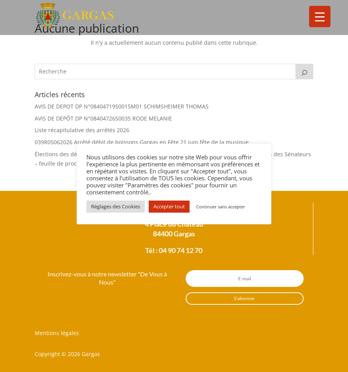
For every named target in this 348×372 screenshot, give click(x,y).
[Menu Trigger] (319, 16)
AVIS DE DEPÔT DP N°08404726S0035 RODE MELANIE (103, 118)
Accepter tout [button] (169, 206)
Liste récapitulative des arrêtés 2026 (82, 130)
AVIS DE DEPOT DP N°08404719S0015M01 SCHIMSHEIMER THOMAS (122, 106)
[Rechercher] (304, 71)
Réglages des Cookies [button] (115, 206)
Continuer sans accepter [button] (220, 207)
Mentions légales (57, 333)
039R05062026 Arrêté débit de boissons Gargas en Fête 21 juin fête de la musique (142, 142)
